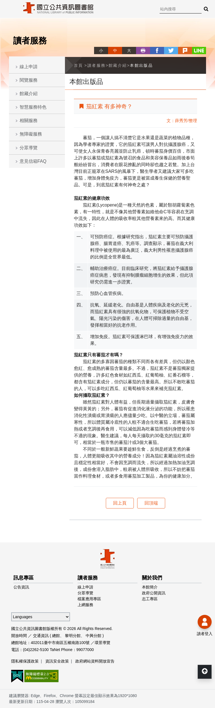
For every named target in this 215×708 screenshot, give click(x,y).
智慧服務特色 (33, 107)
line (199, 50)
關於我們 (152, 578)
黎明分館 (73, 635)
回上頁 (120, 503)
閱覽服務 (29, 80)
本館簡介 (150, 587)
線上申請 (29, 66)
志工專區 (150, 599)
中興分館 (93, 635)
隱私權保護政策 (25, 661)
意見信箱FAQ (33, 161)
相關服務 (29, 120)
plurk (185, 50)
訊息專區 (23, 578)
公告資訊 (21, 587)
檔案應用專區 (89, 599)
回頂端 (151, 503)
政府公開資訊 (153, 593)
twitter (171, 50)
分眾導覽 (29, 147)
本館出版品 (141, 65)
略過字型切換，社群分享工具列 (96, 45)
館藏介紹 (29, 93)
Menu (8, 8)
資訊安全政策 (57, 661)
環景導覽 (102, 642)
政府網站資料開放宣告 (94, 661)
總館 (56, 635)
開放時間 (19, 635)
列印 (143, 50)
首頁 (78, 65)
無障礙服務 (31, 134)
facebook (157, 50)
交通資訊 (41, 635)
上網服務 (85, 604)
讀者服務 (96, 65)
